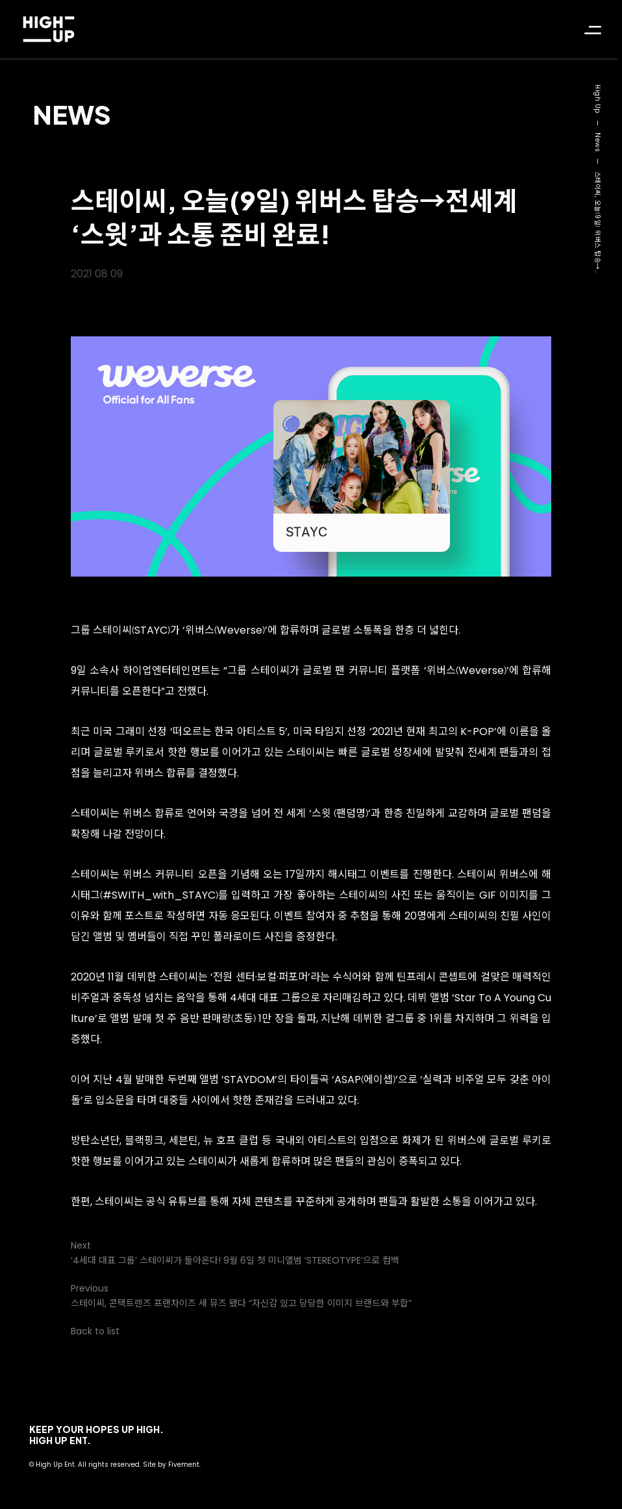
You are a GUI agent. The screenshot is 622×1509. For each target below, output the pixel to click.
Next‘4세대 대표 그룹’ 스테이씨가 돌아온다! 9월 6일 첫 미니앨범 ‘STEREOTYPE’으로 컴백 (235, 1253)
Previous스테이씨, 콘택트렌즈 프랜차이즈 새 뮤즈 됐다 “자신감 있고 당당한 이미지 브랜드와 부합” (241, 1295)
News (71, 114)
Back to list (95, 1331)
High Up (597, 99)
